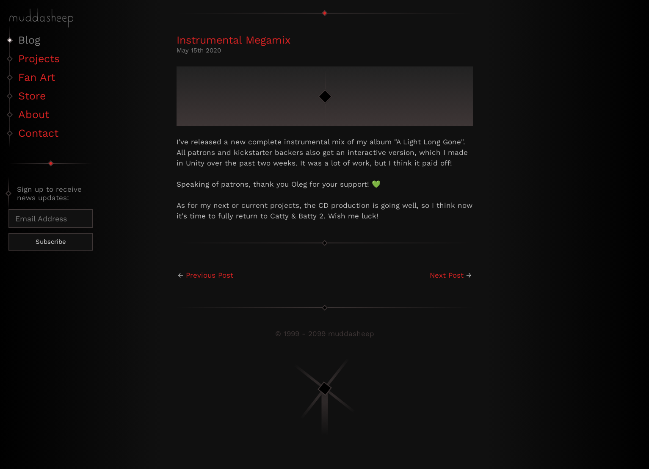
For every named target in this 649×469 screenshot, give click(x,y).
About (33, 114)
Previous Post (209, 275)
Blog (29, 40)
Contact (38, 133)
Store (32, 96)
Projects (39, 58)
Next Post (447, 275)
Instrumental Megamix (233, 40)
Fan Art (36, 77)
